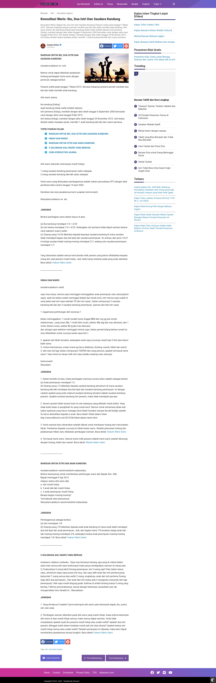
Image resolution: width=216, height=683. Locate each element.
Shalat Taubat (145, 161)
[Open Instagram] (164, 672)
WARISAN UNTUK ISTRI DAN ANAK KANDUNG (72, 143)
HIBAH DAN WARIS (58, 138)
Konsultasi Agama (56, 649)
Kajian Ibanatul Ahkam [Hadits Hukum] (153, 30)
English (145, 4)
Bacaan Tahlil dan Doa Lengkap (151, 99)
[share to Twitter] (118, 46)
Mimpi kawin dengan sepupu (152, 130)
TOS (94, 672)
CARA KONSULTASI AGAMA (62, 152)
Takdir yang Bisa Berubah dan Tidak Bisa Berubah (155, 138)
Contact (56, 672)
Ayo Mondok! (83, 4)
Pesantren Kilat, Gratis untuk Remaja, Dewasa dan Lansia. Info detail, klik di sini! (154, 58)
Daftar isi (98, 4)
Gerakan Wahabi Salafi (149, 124)
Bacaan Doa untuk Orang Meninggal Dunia (155, 154)
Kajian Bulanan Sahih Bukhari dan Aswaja (154, 42)
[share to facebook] (105, 46)
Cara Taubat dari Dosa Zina (151, 146)
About (47, 672)
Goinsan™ (76, 681)
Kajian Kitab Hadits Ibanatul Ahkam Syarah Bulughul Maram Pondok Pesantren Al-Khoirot (153, 217)
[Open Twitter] (158, 672)
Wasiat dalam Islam (95, 442)
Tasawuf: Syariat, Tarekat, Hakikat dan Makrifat (156, 107)
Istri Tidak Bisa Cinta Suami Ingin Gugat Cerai (154, 169)
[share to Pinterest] (126, 46)
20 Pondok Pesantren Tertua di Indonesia (153, 116)
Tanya (110, 4)
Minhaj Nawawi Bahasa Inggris (149, 36)
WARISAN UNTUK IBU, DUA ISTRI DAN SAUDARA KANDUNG (78, 134)
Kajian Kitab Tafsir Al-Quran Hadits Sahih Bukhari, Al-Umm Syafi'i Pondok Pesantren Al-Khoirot (153, 228)
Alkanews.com (106, 672)
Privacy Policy (83, 672)
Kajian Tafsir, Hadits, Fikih (146, 24)
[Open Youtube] (170, 672)
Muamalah (122, 4)
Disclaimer (68, 672)
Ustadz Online (54, 45)
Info (46, 649)
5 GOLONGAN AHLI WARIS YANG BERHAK (70, 147)
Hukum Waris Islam (62, 262)
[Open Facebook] (152, 672)
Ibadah (135, 4)
